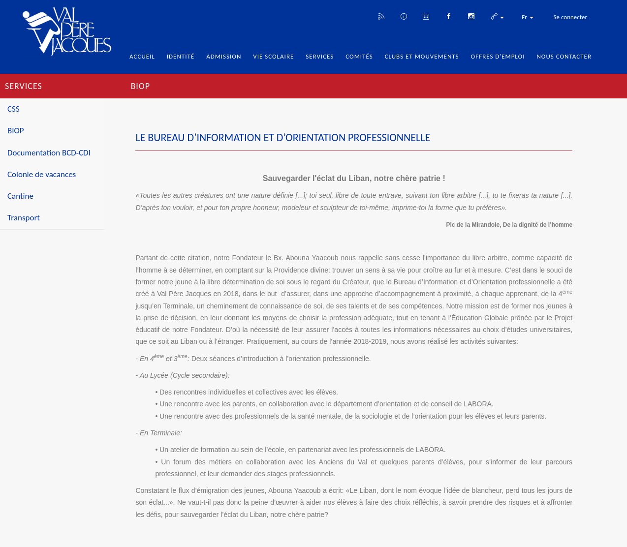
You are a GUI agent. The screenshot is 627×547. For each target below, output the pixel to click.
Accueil (142, 56)
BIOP (15, 130)
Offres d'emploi (498, 56)
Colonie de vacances (41, 174)
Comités (359, 56)
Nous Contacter (564, 56)
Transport (23, 218)
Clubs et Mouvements (422, 56)
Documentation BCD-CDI (49, 153)
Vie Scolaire (273, 56)
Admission (223, 56)
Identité (180, 56)
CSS (13, 109)
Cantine (20, 196)
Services (320, 56)
